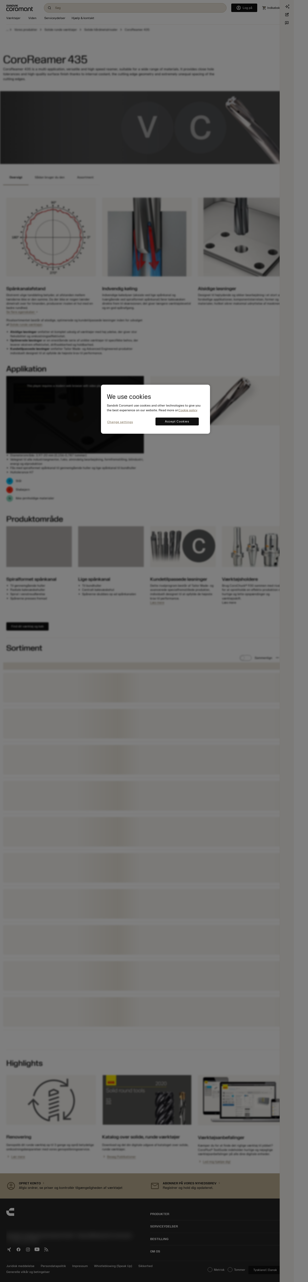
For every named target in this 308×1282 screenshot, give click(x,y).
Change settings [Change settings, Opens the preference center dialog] (120, 422)
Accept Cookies (177, 421)
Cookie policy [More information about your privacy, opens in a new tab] (188, 410)
